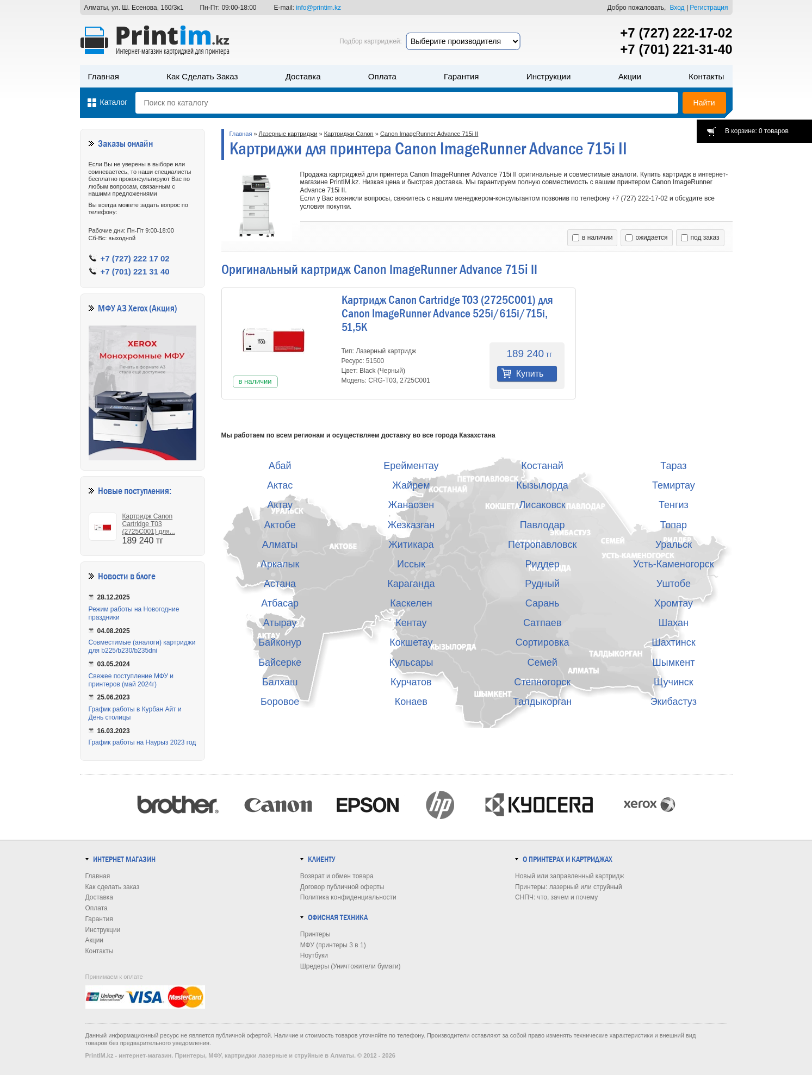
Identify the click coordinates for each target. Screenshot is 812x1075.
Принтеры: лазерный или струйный (568, 887)
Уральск (673, 544)
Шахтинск (673, 642)
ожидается (646, 237)
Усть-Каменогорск (673, 564)
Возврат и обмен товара (337, 876)
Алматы (280, 544)
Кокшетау (410, 642)
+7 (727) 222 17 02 (135, 258)
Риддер (542, 564)
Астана (280, 583)
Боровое (280, 701)
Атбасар (280, 603)
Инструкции (548, 76)
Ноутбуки (314, 955)
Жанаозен (411, 504)
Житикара (410, 544)
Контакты (706, 76)
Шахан (674, 622)
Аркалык (280, 564)
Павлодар (542, 525)
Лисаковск (542, 504)
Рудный (542, 583)
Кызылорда (542, 485)
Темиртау (673, 485)
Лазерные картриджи (288, 133)
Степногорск (542, 682)
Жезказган (411, 525)
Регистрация (709, 7)
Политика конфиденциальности (348, 897)
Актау (280, 504)
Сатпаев (542, 622)
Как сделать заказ (202, 76)
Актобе (279, 525)
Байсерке (279, 662)
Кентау (410, 622)
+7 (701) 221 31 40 (135, 271)
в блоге (143, 576)
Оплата (382, 76)
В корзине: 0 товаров (757, 131)
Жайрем (411, 485)
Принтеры (315, 934)
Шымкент (673, 662)
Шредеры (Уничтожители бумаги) (350, 966)
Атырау (280, 622)
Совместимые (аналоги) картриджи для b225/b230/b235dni (142, 646)
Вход (677, 7)
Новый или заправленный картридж (569, 876)
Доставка (303, 76)
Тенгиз (674, 504)
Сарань (542, 603)
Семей (542, 662)
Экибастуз (673, 701)
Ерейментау (410, 465)
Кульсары (411, 662)
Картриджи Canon (349, 133)
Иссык (411, 564)
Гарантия (461, 76)
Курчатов (411, 682)
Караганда (411, 583)
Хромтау (673, 603)
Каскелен (411, 603)
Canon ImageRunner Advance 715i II (429, 133)
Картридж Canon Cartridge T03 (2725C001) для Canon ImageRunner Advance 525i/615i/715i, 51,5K (447, 313)
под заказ (700, 237)
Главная (104, 76)
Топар (673, 525)
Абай (280, 465)
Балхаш (280, 682)
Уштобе (673, 583)
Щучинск (673, 682)
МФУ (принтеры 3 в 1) (333, 945)
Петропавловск (542, 544)
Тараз (673, 465)
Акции (629, 76)
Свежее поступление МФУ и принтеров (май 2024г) (131, 680)
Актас (280, 485)
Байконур (279, 642)
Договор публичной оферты (342, 887)
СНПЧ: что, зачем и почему (556, 897)
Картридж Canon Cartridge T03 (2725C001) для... (148, 523)
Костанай (542, 465)
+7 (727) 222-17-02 (676, 33)
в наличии (592, 237)
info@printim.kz (318, 7)
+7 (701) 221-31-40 (676, 49)
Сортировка (542, 642)
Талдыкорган (542, 701)
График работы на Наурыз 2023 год (142, 742)
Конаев (411, 701)
